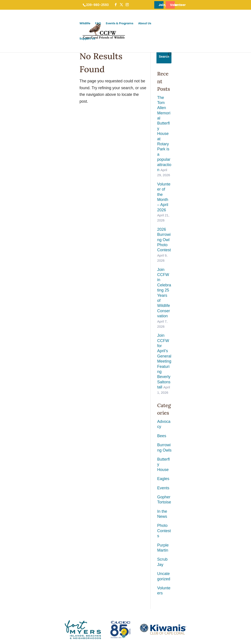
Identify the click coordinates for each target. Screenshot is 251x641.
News (153, 496)
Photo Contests (200, 291)
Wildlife (148, 23)
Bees (191, 227)
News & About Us (160, 481)
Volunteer (215, 5)
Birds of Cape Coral (18, 553)
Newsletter (156, 512)
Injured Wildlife (63, 496)
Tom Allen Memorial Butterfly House (124, 512)
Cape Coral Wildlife (18, 481)
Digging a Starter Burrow (69, 529)
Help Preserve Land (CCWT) (215, 512)
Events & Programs (183, 23)
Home (12, 613)
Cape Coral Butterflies (20, 520)
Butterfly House (200, 245)
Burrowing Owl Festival (116, 488)
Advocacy (195, 218)
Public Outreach (112, 529)
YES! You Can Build (66, 545)
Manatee (11, 512)
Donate (201, 496)
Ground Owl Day (112, 496)
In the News (197, 282)
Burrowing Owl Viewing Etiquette (74, 504)
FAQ (161, 23)
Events (193, 263)
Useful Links (157, 504)
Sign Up (125, 449)
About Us (207, 23)
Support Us (227, 23)
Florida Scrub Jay (17, 537)
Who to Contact (64, 488)
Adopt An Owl (205, 504)
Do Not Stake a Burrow (68, 520)
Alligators (12, 529)
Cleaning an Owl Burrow (69, 512)
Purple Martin (198, 300)
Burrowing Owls (201, 236)
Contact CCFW (159, 520)
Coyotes (11, 578)
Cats (9, 586)
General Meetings (113, 504)
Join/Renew (155, 5)
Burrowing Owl (15, 488)
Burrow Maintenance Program (121, 520)
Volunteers (196, 327)
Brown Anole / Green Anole (23, 570)
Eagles (193, 254)
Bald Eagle (13, 504)
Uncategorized (199, 318)
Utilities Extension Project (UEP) (74, 537)
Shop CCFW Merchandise (213, 520)
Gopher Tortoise (201, 272)
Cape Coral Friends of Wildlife (33, 627)
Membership (205, 488)
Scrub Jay (196, 309)
